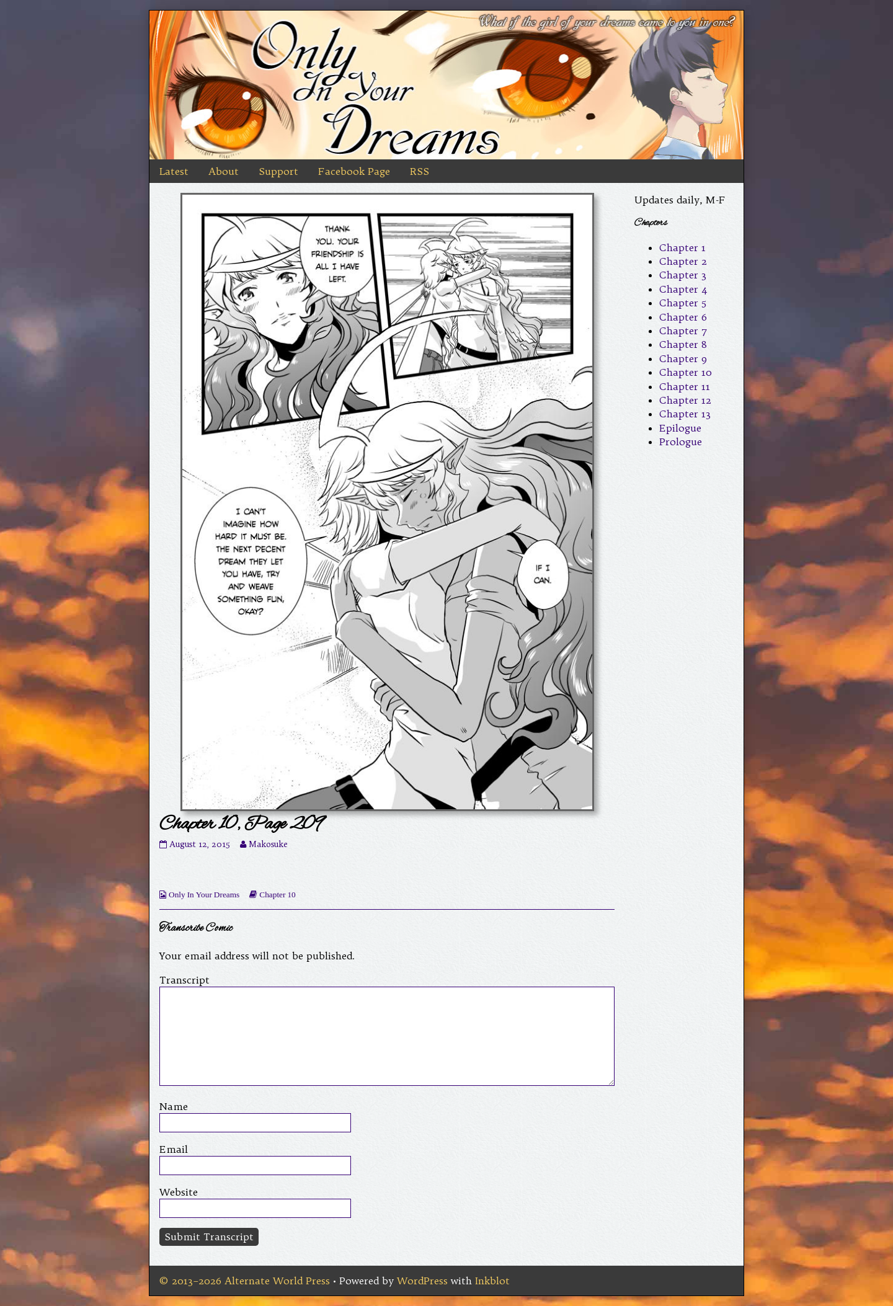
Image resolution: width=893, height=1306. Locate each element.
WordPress (422, 1280)
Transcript (184, 980)
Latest (174, 171)
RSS (419, 171)
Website (178, 1192)
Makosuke (268, 844)
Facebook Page (354, 171)
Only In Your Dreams (204, 895)
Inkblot (492, 1280)
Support (278, 171)
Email (173, 1149)
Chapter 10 (277, 895)
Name (173, 1106)
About (223, 171)
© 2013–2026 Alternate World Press (244, 1280)
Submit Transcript (209, 1236)
